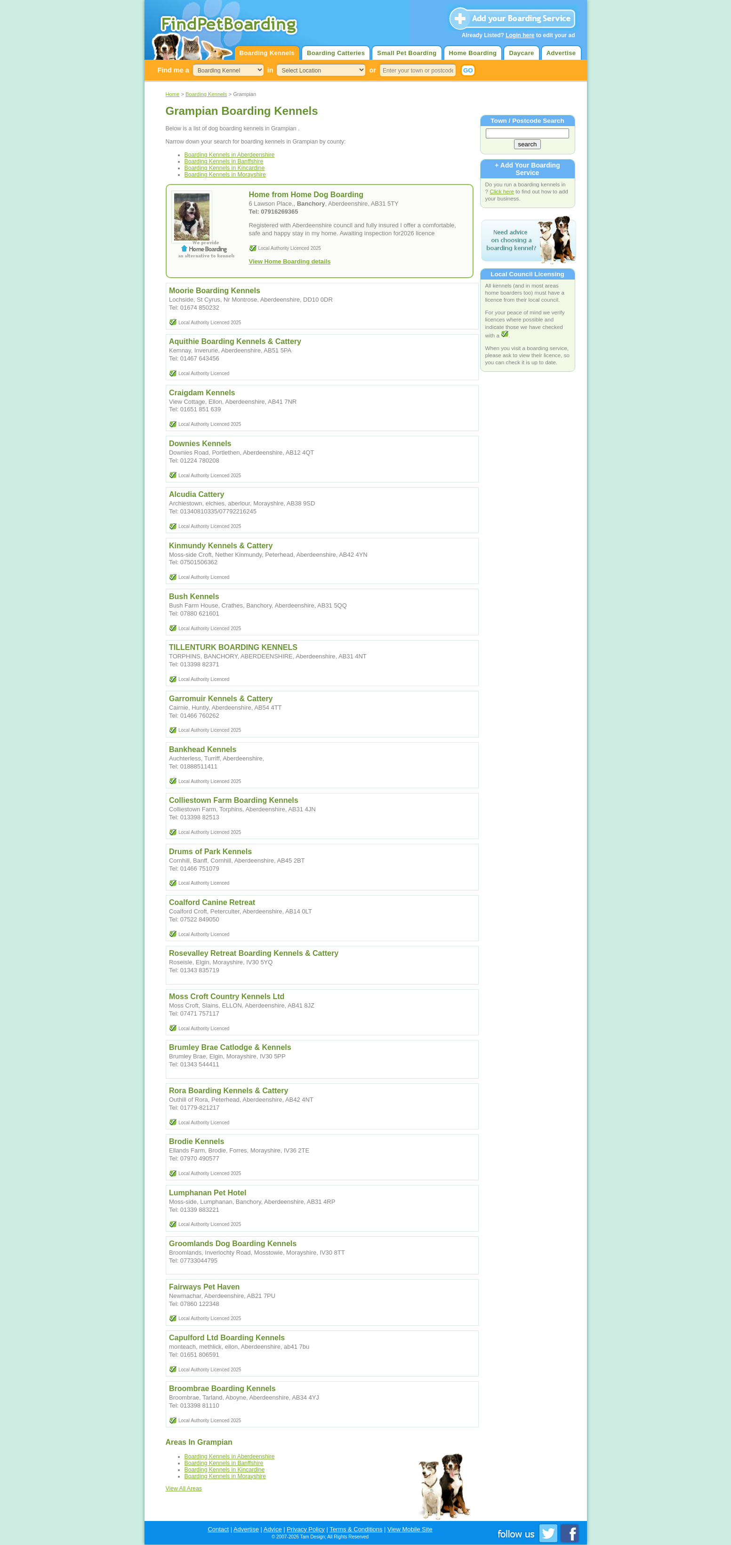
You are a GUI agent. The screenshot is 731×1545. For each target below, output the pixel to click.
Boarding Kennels (267, 52)
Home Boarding (473, 52)
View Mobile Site (410, 1529)
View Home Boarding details (290, 261)
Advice (273, 1529)
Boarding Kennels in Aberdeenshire (230, 155)
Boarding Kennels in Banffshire (224, 161)
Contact (218, 1529)
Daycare (521, 52)
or (372, 70)
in (270, 70)
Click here (502, 191)
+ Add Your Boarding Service (527, 168)
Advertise (561, 52)
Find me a (173, 70)
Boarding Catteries (336, 52)
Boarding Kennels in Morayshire (225, 174)
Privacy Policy (306, 1529)
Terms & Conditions (355, 1529)
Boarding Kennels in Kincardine (225, 168)
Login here (520, 35)
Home (173, 94)
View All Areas (184, 1488)
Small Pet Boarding (406, 52)
